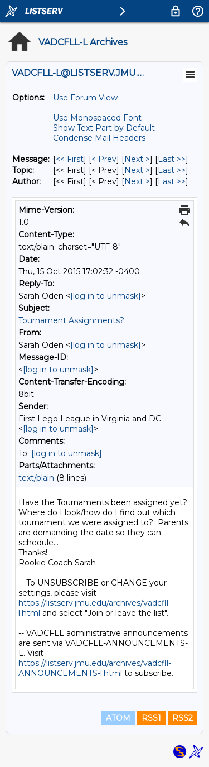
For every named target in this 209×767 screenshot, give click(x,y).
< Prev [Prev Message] (103, 159)
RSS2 (182, 718)
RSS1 (151, 718)
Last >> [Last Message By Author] (172, 181)
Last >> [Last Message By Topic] (172, 170)
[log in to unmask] (105, 296)
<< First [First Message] (70, 159)
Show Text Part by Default (104, 128)
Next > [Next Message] (137, 159)
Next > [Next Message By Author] (137, 181)
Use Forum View (85, 98)
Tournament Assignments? (71, 320)
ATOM (118, 718)
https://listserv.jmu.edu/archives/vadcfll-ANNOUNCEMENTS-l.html (94, 668)
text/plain (36, 478)
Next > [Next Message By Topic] (137, 170)
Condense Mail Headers (99, 138)
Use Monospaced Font (97, 118)
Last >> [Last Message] (172, 159)
